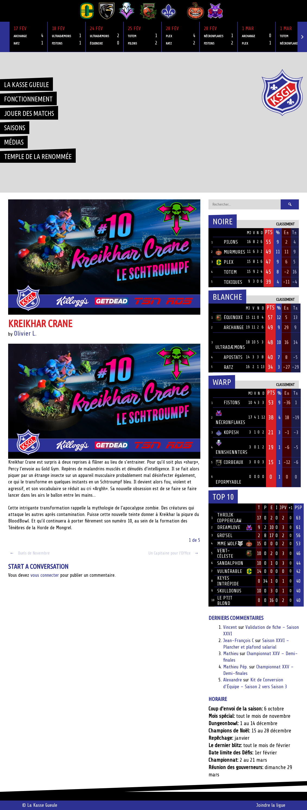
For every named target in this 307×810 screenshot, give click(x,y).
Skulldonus (229, 591)
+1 (291, 508)
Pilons (227, 242)
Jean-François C (238, 640)
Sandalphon (230, 563)
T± (294, 232)
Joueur (224, 507)
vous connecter (44, 575)
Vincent (230, 627)
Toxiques (229, 282)
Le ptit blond (224, 600)
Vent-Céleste (225, 553)
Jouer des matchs (29, 113)
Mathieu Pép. (235, 666)
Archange (230, 327)
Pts (269, 232)
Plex (224, 262)
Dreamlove (228, 527)
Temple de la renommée (38, 156)
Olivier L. (25, 333)
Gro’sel (224, 535)
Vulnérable (229, 571)
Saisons (14, 128)
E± (286, 232)
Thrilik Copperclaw (229, 517)
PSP (298, 507)
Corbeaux (229, 462)
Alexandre (232, 680)
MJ (249, 233)
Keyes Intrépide (228, 580)
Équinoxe (229, 317)
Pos (210, 232)
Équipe (223, 232)
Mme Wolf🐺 (230, 543)
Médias (14, 142)
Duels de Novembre (29, 553)
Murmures (230, 252)
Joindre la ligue (270, 805)
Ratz (224, 367)
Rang (211, 507)
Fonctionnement (28, 99)
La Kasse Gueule (26, 84)
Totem (226, 272)
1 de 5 (194, 540)
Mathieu (230, 653)
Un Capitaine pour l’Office (174, 553)
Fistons (228, 402)
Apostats (229, 357)
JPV (283, 507)
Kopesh (227, 432)
